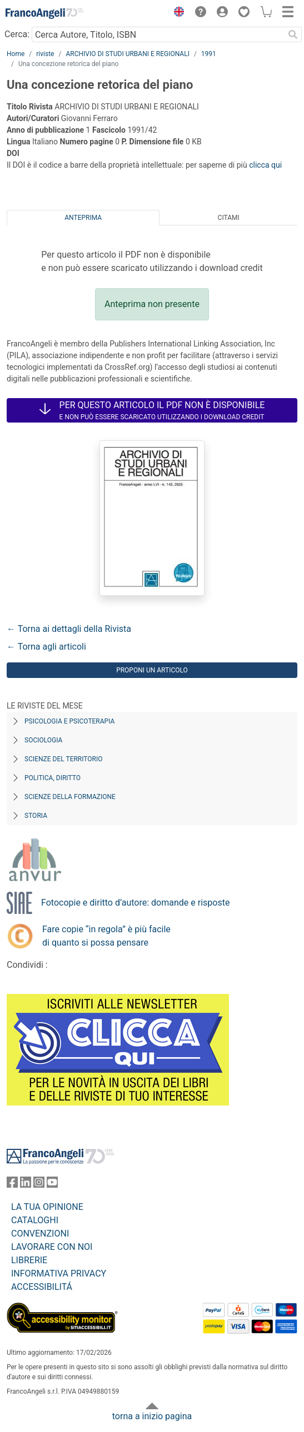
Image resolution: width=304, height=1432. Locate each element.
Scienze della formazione (70, 797)
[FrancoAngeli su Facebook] (12, 1184)
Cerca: (16, 34)
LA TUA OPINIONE (47, 1207)
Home (15, 54)
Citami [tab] (229, 218)
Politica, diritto (52, 778)
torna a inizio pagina (152, 1416)
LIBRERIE (29, 1260)
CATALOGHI (34, 1220)
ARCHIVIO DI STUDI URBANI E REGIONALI (128, 54)
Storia (35, 816)
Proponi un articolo (152, 670)
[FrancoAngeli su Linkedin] (25, 1184)
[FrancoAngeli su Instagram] (38, 1184)
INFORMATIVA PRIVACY (58, 1273)
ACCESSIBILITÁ (41, 1287)
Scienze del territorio (63, 759)
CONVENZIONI (40, 1233)
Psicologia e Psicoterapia (69, 721)
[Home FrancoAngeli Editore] (44, 13)
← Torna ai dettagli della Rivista (69, 629)
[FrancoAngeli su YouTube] (52, 1184)
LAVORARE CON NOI (51, 1247)
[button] (176, 13)
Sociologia (43, 740)
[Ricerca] (293, 34)
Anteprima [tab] (83, 218)
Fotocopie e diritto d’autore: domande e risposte (135, 902)
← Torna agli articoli (46, 646)
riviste (45, 54)
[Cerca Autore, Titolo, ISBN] (158, 34)
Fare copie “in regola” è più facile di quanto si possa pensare (106, 936)
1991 (208, 54)
